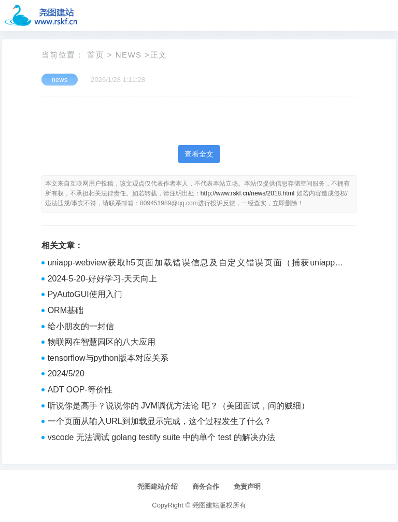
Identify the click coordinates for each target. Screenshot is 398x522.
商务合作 (205, 486)
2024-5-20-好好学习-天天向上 (103, 278)
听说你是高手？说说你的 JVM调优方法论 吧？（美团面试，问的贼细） (178, 405)
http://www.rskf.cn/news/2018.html (247, 193)
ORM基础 (65, 310)
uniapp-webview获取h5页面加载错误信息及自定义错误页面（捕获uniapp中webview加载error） (196, 264)
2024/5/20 (66, 373)
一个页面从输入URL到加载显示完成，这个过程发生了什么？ (160, 421)
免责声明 (247, 486)
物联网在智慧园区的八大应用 (101, 341)
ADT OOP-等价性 (80, 389)
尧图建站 (205, 505)
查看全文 (199, 154)
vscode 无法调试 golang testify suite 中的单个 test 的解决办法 (161, 437)
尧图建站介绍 (157, 486)
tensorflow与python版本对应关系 (108, 358)
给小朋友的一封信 (81, 326)
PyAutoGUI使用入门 (85, 294)
